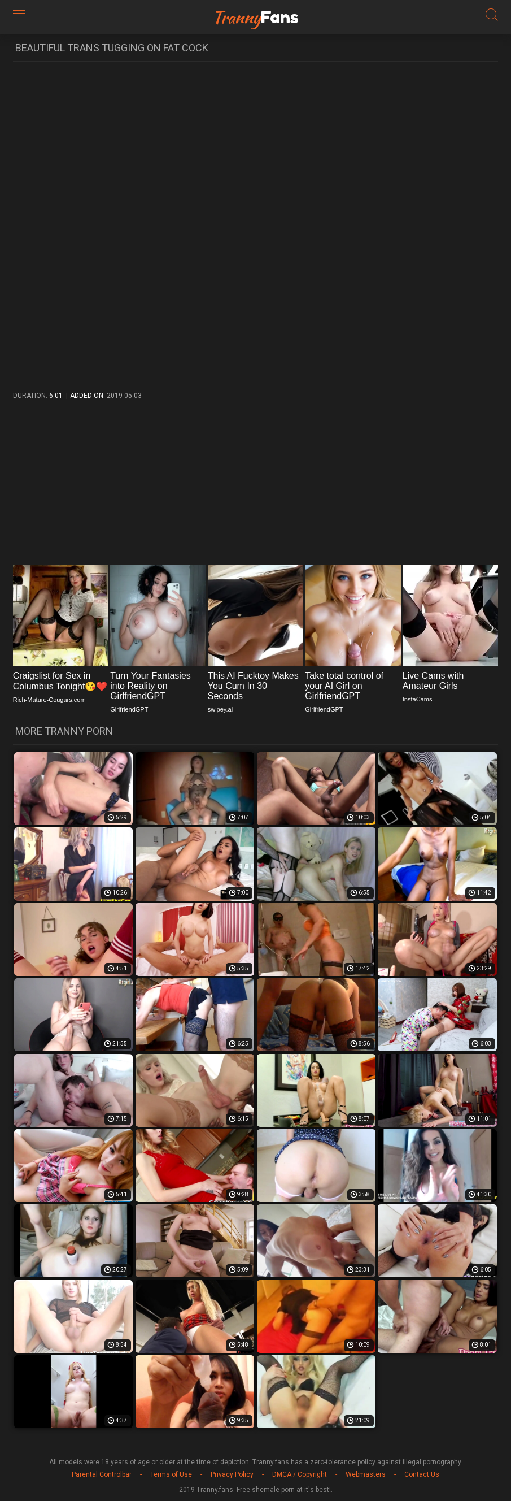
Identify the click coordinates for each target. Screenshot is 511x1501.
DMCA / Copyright (299, 1474)
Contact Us (421, 1474)
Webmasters (366, 1474)
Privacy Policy (232, 1474)
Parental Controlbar (102, 1474)
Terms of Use (171, 1474)
